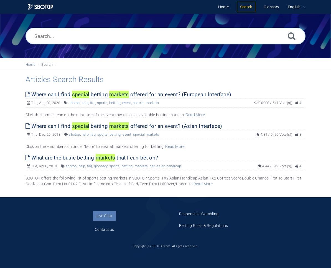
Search (47, 64)
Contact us (104, 229)
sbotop (74, 103)
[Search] (291, 35)
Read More (195, 115)
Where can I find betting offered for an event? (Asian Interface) (124, 126)
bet (152, 166)
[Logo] (41, 7)
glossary (101, 166)
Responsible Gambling (198, 214)
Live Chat (104, 216)
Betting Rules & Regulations (203, 225)
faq (92, 103)
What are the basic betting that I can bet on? (92, 158)
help (85, 103)
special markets (146, 103)
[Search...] (165, 36)
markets (141, 166)
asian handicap (168, 166)
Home (30, 64)
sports (102, 103)
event (126, 103)
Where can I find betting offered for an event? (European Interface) (128, 94)
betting (114, 103)
